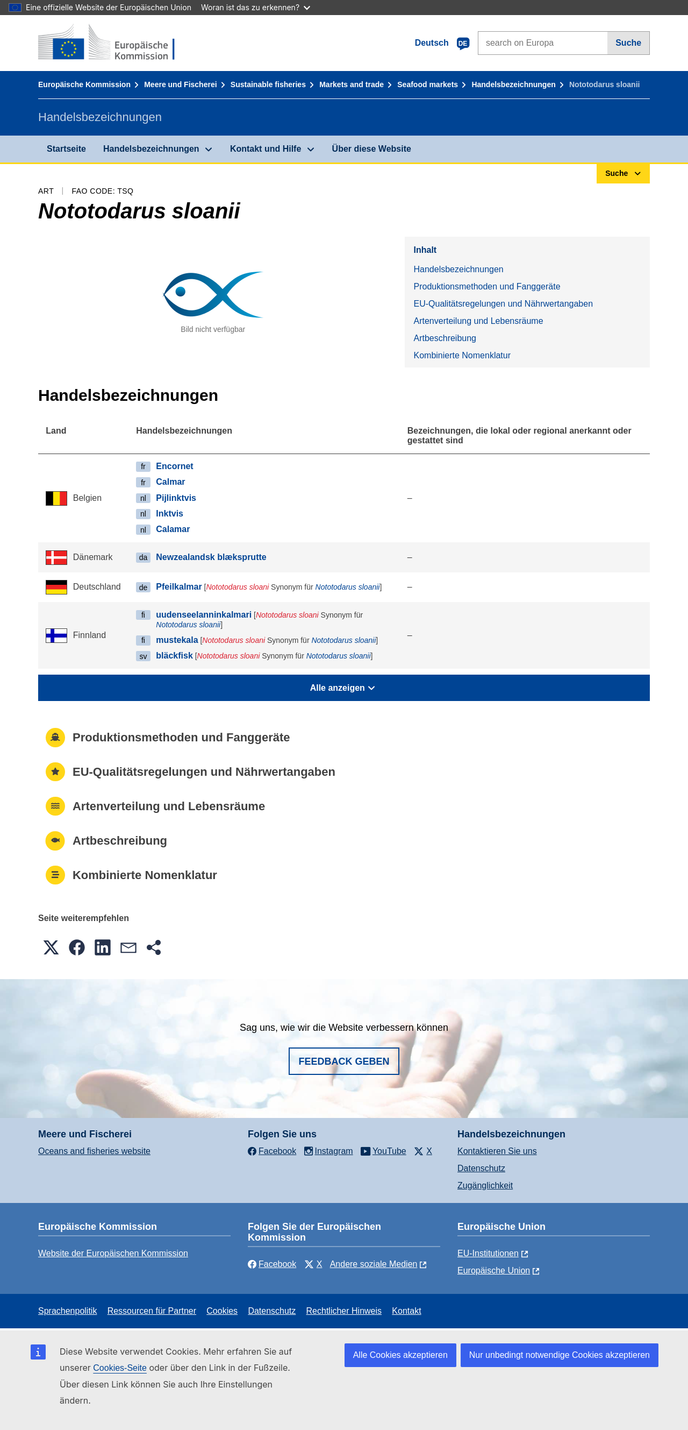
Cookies (222, 1310)
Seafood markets (427, 84)
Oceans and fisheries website (94, 1151)
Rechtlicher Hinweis (344, 1310)
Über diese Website (371, 148)
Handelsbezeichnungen (513, 84)
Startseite (66, 148)
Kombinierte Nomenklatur (462, 355)
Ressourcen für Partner (152, 1310)
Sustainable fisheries (268, 84)
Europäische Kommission (84, 84)
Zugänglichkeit (485, 1185)
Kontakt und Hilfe (265, 148)
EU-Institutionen (488, 1253)
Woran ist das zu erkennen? (255, 7)
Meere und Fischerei (180, 84)
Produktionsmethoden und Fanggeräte (486, 286)
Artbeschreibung (444, 338)
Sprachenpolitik (67, 1310)
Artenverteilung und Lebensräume (478, 320)
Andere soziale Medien (374, 1264)
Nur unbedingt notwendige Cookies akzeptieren (559, 1355)
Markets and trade (351, 84)
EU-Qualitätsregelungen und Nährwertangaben (503, 303)
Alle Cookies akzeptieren (400, 1355)
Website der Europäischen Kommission (113, 1253)
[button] (51, 947)
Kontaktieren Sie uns (497, 1151)
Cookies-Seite (120, 1367)
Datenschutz (481, 1168)
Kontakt (406, 1310)
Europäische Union (493, 1270)
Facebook (272, 1264)
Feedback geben (343, 1061)
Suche (628, 42)
